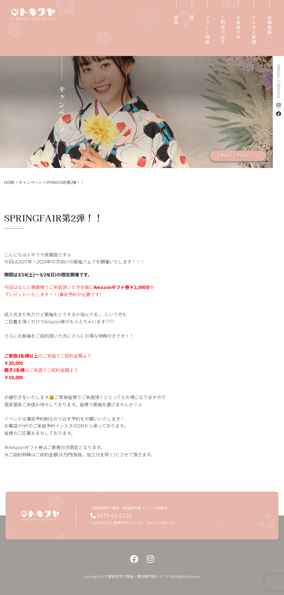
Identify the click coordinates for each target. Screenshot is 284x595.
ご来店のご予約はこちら (237, 155)
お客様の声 (238, 27)
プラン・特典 (207, 30)
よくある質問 (253, 30)
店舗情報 (269, 25)
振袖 (176, 20)
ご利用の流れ (222, 30)
